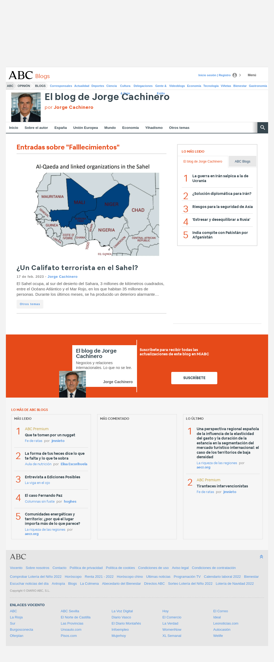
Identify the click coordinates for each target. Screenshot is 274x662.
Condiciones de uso (153, 568)
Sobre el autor (36, 128)
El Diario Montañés (126, 623)
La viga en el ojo (37, 483)
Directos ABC (154, 584)
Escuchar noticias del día (29, 584)
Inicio (13, 128)
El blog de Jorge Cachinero (107, 97)
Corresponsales (61, 85)
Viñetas (226, 85)
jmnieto (58, 441)
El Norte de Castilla (75, 617)
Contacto (59, 568)
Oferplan (16, 635)
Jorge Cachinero (63, 277)
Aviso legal (180, 568)
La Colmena (89, 584)
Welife (218, 635)
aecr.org (32, 534)
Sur (12, 623)
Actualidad (81, 85)
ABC (10, 85)
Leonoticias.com (225, 623)
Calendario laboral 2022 (222, 577)
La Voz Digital (122, 611)
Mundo (110, 128)
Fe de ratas (33, 441)
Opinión (24, 85)
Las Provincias (72, 623)
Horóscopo (73, 577)
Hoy (165, 611)
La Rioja (16, 617)
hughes (70, 501)
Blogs (40, 85)
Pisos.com (69, 635)
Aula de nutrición (38, 464)
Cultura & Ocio (125, 87)
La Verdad (170, 623)
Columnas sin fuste (40, 501)
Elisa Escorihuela (74, 464)
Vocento (16, 568)
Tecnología (211, 85)
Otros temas (179, 128)
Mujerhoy (119, 635)
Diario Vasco (121, 617)
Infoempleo (120, 629)
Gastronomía (258, 85)
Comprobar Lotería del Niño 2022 (36, 577)
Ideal (217, 617)
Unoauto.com (71, 629)
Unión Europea (85, 128)
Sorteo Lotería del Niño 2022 (190, 584)
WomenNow (171, 629)
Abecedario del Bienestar (121, 584)
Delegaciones (143, 85)
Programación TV (187, 577)
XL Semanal (171, 635)
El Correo (220, 611)
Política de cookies (120, 568)
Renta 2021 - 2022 (99, 577)
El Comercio (171, 617)
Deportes (98, 85)
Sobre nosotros (37, 568)
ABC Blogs (242, 161)
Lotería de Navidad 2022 (235, 584)
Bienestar (240, 85)
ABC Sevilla (70, 611)
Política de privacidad (86, 568)
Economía (194, 85)
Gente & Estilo (160, 87)
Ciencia (111, 85)
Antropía (58, 584)
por (69, 107)
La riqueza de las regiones (45, 530)
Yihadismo (154, 128)
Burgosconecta (21, 629)
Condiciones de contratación (214, 568)
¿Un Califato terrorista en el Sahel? (77, 268)
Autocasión (221, 629)
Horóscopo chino (130, 577)
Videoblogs (177, 85)
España (60, 128)
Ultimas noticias (158, 577)
